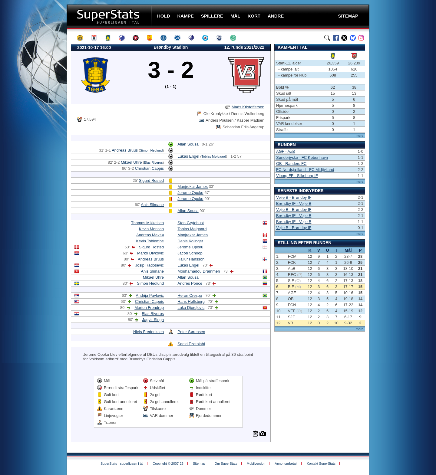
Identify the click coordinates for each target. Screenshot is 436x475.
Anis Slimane (152, 204)
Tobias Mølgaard (213, 156)
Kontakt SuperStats (321, 463)
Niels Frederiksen (148, 331)
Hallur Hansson (190, 259)
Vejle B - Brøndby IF (293, 197)
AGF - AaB (285, 151)
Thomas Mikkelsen (147, 223)
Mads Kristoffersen (248, 107)
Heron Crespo (189, 295)
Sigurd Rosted (151, 180)
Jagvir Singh (153, 319)
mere (359, 135)
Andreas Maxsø (150, 235)
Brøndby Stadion (171, 47)
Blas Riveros (153, 162)
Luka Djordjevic (190, 307)
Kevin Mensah (151, 229)
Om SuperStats (225, 463)
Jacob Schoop (189, 253)
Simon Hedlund (151, 150)
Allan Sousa (187, 144)
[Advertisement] (30, 119)
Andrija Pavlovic (150, 295)
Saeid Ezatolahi (191, 344)
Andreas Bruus (125, 150)
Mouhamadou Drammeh (198, 271)
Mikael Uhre (131, 162)
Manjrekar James (192, 186)
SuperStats (110, 16)
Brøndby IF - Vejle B (293, 203)
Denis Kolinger (190, 241)
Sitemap (199, 463)
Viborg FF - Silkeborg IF (297, 175)
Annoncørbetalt (286, 463)
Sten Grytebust (190, 223)
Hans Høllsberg (191, 301)
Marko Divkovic (150, 253)
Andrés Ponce (189, 283)
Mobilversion (256, 463)
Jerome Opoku (190, 192)
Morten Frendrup (149, 307)
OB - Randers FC (291, 163)
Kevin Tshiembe (150, 241)
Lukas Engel (188, 156)
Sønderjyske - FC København (302, 157)
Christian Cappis (149, 168)
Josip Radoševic (149, 265)
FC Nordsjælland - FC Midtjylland (305, 169)
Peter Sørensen (191, 331)
